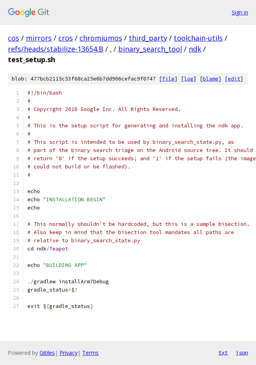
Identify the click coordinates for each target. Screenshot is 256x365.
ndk (195, 49)
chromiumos (100, 38)
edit (234, 78)
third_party (148, 38)
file (168, 78)
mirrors (39, 38)
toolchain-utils (198, 38)
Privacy (68, 352)
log (188, 78)
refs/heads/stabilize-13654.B (55, 49)
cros (65, 38)
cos (13, 38)
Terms (90, 352)
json (242, 352)
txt (223, 352)
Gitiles (47, 352)
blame (210, 78)
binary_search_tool (150, 49)
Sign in (240, 12)
